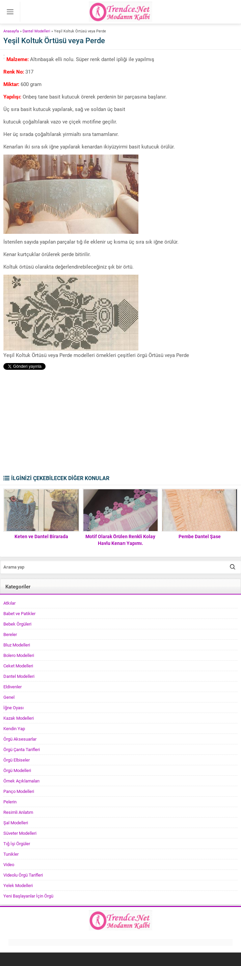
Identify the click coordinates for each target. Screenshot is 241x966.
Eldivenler (12, 687)
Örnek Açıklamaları (21, 781)
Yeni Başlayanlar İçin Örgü (28, 896)
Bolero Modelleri (18, 655)
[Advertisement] (120, 424)
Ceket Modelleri (18, 666)
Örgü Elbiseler (16, 760)
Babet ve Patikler (19, 613)
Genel (9, 697)
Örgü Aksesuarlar (19, 739)
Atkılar (9, 603)
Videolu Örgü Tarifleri (23, 875)
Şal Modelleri (15, 823)
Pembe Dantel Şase (200, 536)
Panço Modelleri (18, 791)
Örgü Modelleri (17, 770)
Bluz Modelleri (16, 645)
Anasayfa (11, 30)
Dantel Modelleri (36, 30)
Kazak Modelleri (18, 718)
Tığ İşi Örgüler (16, 843)
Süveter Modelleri (19, 833)
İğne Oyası (13, 708)
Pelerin (10, 802)
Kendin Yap (14, 728)
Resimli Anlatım (18, 812)
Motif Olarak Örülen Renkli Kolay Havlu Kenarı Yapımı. (120, 539)
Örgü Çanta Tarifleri (21, 749)
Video (8, 864)
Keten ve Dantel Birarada (41, 536)
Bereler (10, 634)
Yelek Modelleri (18, 885)
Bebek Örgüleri (17, 624)
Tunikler (11, 854)
